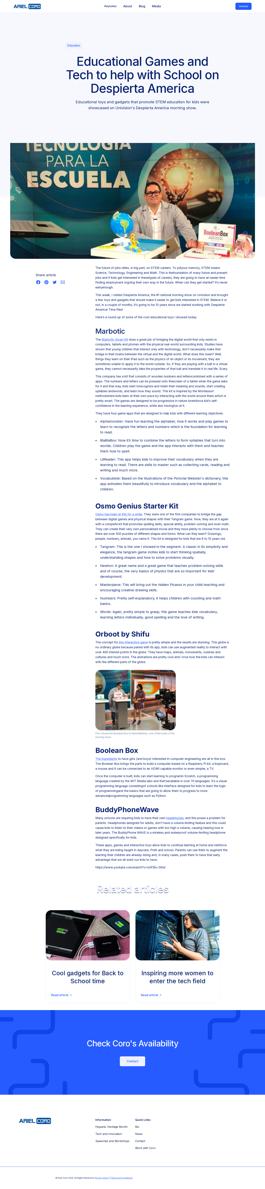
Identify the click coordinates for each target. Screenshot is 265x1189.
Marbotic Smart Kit (115, 340)
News (138, 1134)
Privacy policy (102, 1178)
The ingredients (106, 759)
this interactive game (133, 643)
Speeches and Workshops (112, 1141)
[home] (25, 6)
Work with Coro (145, 1148)
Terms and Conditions (121, 1178)
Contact (243, 6)
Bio (137, 1126)
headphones (175, 818)
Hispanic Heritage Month (111, 1126)
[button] (110, 6)
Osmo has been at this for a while (118, 515)
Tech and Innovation (108, 1134)
